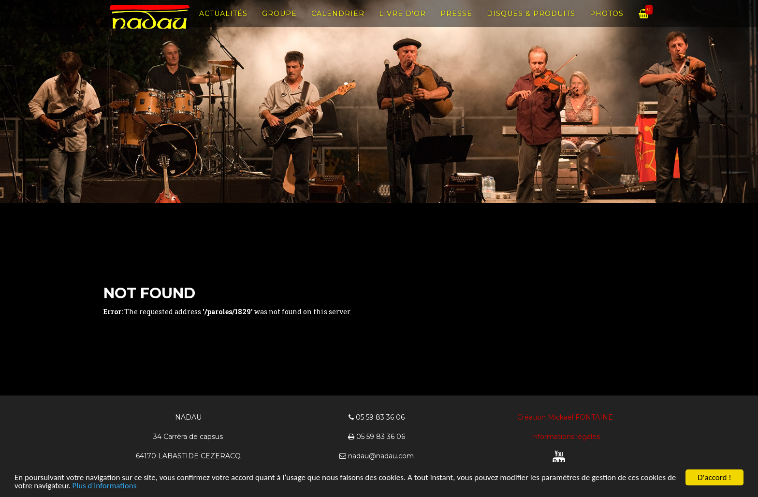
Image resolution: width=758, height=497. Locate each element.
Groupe (279, 24)
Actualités (223, 24)
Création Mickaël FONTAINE (565, 417)
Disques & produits (531, 24)
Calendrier (337, 24)
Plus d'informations (104, 486)
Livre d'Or (402, 24)
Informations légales (565, 436)
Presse (456, 24)
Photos (607, 24)
